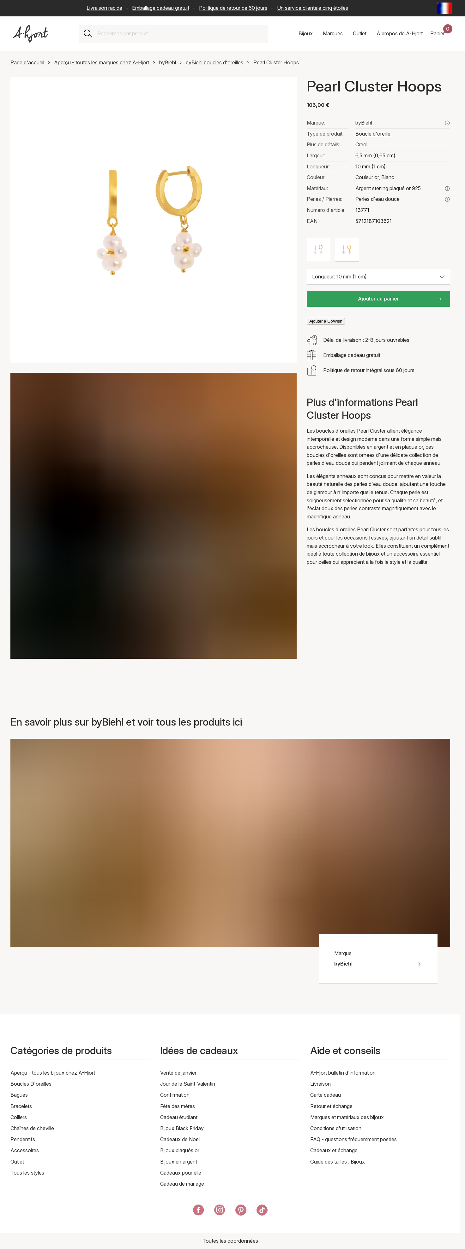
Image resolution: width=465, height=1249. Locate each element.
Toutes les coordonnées (230, 1241)
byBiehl (167, 62)
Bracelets (21, 1106)
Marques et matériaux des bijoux (347, 1117)
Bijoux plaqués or (179, 1150)
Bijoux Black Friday (182, 1128)
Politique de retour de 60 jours (233, 8)
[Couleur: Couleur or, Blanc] (347, 249)
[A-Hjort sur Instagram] (219, 1211)
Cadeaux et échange (334, 1150)
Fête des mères (177, 1106)
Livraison (320, 1084)
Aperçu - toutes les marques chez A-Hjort (101, 62)
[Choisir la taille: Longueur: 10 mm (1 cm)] (378, 277)
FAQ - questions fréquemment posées (353, 1139)
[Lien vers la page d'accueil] (30, 34)
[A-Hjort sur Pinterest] (240, 1211)
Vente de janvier (178, 1073)
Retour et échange (331, 1106)
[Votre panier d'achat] (441, 33)
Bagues (19, 1095)
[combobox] (180, 34)
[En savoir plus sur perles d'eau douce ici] (447, 199)
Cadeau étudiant (178, 1117)
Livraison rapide (104, 8)
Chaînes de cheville (32, 1128)
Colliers (18, 1117)
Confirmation (175, 1095)
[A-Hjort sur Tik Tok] (262, 1211)
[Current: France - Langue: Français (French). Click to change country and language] (444, 8)
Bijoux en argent (178, 1162)
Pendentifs (22, 1139)
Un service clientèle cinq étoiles (312, 8)
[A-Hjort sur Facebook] (198, 1211)
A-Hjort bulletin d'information (343, 1073)
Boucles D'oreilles (30, 1084)
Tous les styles (27, 1173)
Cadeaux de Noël (180, 1139)
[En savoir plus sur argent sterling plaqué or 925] (447, 188)
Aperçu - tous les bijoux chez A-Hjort (52, 1073)
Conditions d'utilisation (335, 1128)
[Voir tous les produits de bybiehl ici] (447, 123)
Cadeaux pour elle (180, 1173)
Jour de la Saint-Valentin (187, 1084)
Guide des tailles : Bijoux (337, 1162)
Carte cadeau (325, 1095)
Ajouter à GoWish (325, 321)
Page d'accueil (27, 62)
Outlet (17, 1162)
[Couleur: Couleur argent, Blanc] (318, 249)
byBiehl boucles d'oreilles (214, 62)
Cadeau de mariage (182, 1184)
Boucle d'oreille (372, 134)
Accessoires (24, 1150)
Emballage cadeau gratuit (160, 8)
